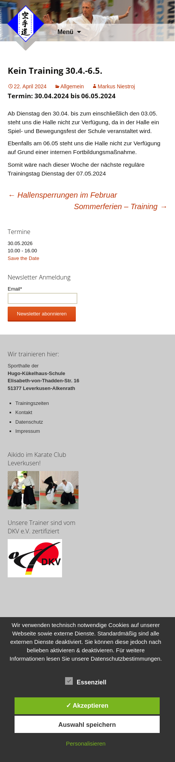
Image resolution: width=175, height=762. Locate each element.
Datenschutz (29, 422)
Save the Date (23, 258)
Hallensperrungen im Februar (62, 195)
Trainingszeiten (32, 403)
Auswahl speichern (87, 724)
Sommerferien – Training (120, 206)
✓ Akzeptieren (87, 705)
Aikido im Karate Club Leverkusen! (37, 458)
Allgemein (72, 86)
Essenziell (85, 681)
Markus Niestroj (116, 86)
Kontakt (23, 412)
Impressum (27, 431)
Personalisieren (85, 743)
